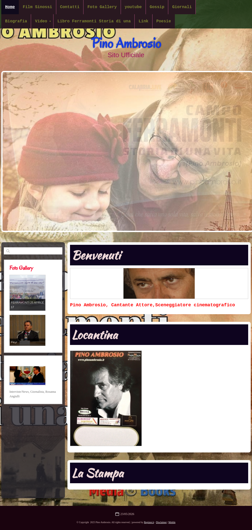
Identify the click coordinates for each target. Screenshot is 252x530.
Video (43, 21)
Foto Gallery (102, 7)
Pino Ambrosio (126, 43)
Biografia (16, 21)
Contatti (70, 7)
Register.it (149, 522)
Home (10, 7)
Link (143, 21)
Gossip (157, 7)
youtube (133, 7)
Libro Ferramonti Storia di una (94, 21)
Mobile (172, 522)
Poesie (163, 21)
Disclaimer (161, 522)
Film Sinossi (37, 7)
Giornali (182, 7)
